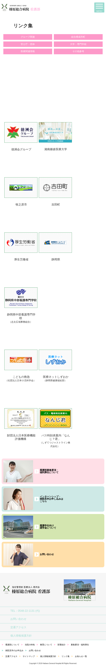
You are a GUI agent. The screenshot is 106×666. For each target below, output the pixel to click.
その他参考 (78, 51)
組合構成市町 (78, 36)
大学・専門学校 (78, 44)
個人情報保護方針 (21, 635)
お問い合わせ (18, 619)
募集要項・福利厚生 (80, 645)
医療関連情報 (28, 51)
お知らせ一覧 (81, 656)
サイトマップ (29, 656)
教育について (46, 645)
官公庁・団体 (28, 44)
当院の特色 (30, 645)
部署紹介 (62, 645)
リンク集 (66, 656)
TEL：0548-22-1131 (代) (25, 610)
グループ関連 (28, 36)
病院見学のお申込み (14, 650)
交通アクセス (18, 627)
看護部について (12, 645)
